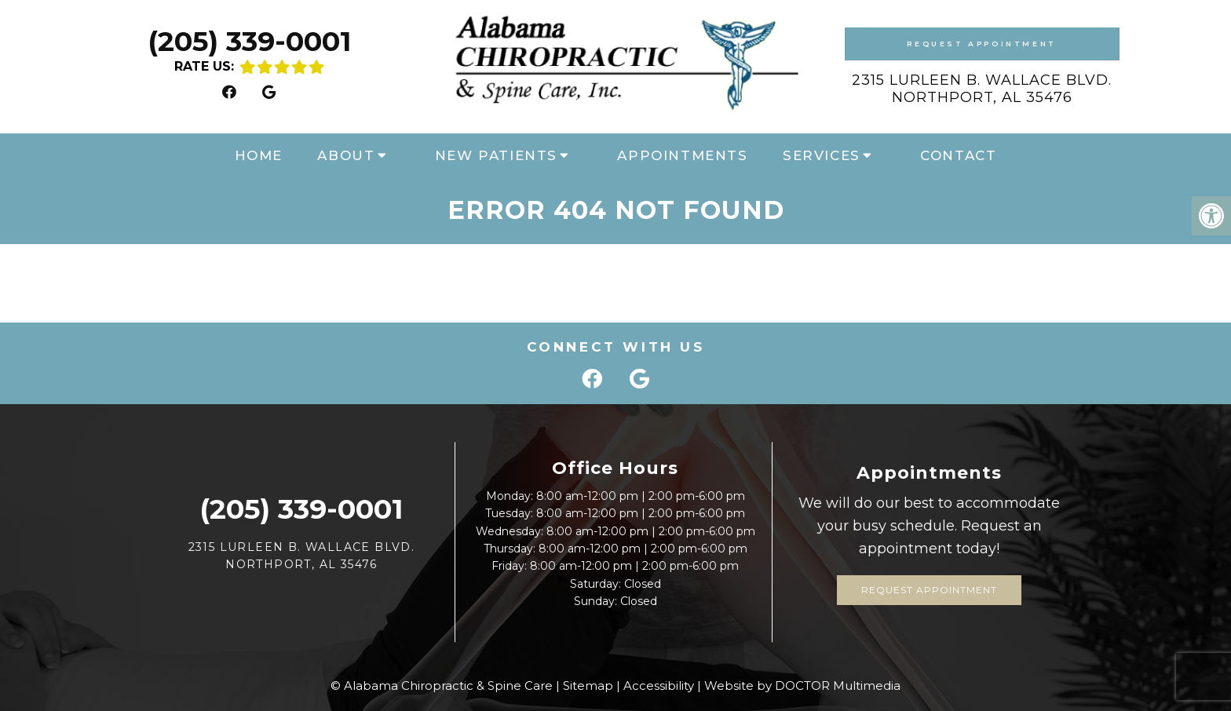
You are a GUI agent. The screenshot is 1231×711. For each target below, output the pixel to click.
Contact (958, 155)
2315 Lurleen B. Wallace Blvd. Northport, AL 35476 (982, 88)
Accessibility (658, 685)
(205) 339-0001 (249, 41)
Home (259, 155)
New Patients (496, 155)
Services (821, 155)
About (345, 155)
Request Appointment (981, 43)
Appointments (682, 155)
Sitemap (588, 685)
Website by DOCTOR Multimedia (802, 685)
